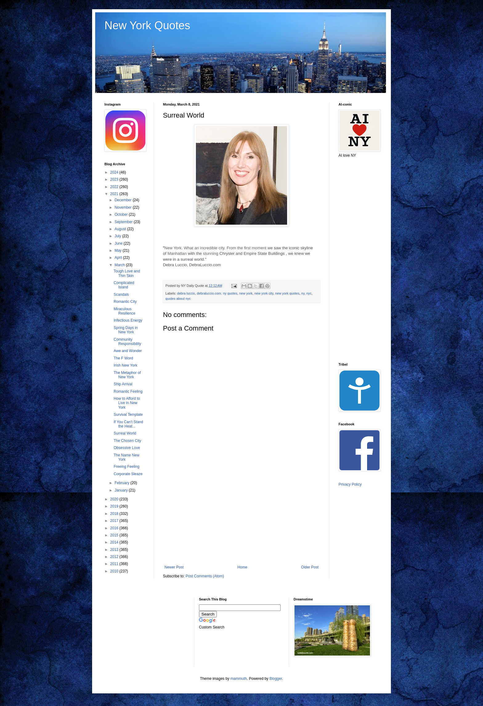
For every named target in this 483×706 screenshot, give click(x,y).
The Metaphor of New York (127, 375)
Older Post (310, 567)
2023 (115, 179)
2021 (115, 194)
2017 (115, 521)
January (122, 490)
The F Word (123, 358)
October (122, 214)
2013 (115, 550)
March (120, 265)
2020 (115, 499)
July (118, 236)
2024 (115, 172)
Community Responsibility (127, 341)
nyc (309, 293)
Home (242, 567)
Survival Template (128, 414)
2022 (115, 187)
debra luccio (186, 293)
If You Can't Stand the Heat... (128, 424)
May (119, 250)
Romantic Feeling (128, 391)
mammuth (238, 678)
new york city (264, 293)
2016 (115, 528)
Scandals (121, 294)
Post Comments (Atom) (204, 576)
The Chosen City (127, 441)
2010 (115, 571)
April (119, 257)
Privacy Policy (350, 484)
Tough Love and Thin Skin (127, 273)
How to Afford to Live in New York (127, 403)
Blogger (276, 678)
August (121, 229)
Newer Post (174, 567)
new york (245, 293)
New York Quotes (147, 25)
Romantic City (125, 301)
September (124, 222)
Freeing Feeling (126, 466)
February (122, 483)
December (124, 200)
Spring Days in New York (126, 330)
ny (303, 293)
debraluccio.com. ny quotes (217, 293)
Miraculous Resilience (124, 311)
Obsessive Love (127, 448)
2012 (115, 557)
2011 (115, 564)
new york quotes (287, 293)
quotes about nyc (178, 298)
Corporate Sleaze (128, 474)
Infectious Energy (128, 320)
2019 (115, 506)
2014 (115, 542)
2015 (115, 535)
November (124, 207)
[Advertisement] (241, 514)
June (119, 243)
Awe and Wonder (128, 351)
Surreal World (125, 433)
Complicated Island (124, 285)
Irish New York (125, 365)
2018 (115, 513)
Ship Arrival (123, 384)
